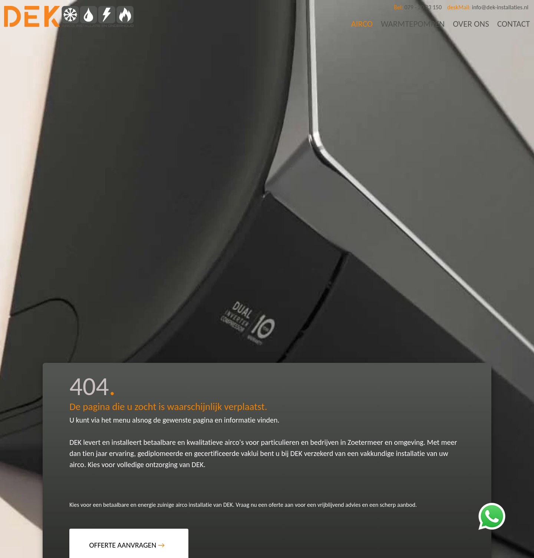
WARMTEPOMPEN (413, 24)
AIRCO (362, 24)
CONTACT (513, 24)
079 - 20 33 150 (418, 7)
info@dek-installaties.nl (487, 7)
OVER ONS (471, 24)
